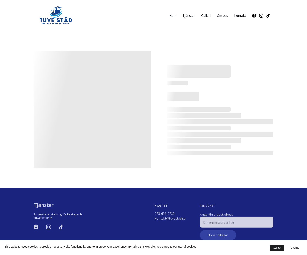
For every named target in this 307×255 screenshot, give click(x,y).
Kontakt (240, 15)
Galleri (206, 15)
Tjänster (188, 15)
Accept (277, 247)
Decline (295, 247)
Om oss (222, 15)
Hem (172, 15)
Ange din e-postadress (216, 216)
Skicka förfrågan (218, 236)
